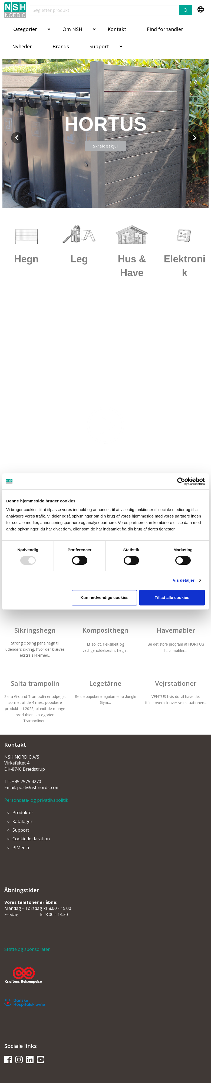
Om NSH (72, 29)
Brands (60, 46)
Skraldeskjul (105, 146)
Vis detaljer (183, 580)
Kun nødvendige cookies (104, 597)
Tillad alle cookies (172, 597)
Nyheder (22, 46)
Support (99, 46)
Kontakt (117, 29)
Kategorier (24, 29)
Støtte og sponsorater (27, 949)
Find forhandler (165, 29)
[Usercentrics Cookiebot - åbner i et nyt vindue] (181, 481)
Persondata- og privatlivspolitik (36, 800)
